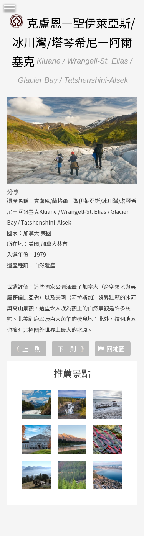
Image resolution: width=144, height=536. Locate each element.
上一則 (31, 348)
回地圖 (115, 348)
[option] (72, 140)
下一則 (67, 348)
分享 (13, 191)
